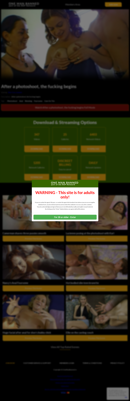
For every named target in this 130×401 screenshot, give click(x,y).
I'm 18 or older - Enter (65, 217)
